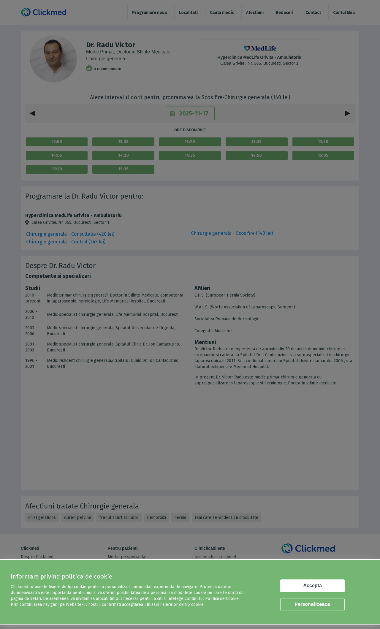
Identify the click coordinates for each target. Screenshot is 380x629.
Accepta (312, 585)
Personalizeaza (312, 604)
